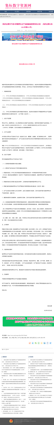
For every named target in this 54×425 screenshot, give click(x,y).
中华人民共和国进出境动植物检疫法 (16, 95)
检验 (22, 337)
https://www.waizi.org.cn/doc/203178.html (17, 335)
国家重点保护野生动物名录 (40, 125)
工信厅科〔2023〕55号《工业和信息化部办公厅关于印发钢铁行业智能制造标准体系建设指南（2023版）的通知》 (14, 389)
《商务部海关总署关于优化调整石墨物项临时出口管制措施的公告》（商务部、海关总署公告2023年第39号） (14, 375)
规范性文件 (21, 14)
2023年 (39, 337)
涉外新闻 (51, 11)
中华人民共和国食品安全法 (12, 145)
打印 (3, 349)
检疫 (25, 337)
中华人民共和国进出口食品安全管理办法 (17, 105)
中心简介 (17, 11)
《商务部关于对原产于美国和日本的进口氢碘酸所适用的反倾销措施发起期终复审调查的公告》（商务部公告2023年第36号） (40, 365)
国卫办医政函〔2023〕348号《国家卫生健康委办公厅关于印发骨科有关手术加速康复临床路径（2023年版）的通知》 (13, 369)
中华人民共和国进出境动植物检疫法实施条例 (38, 95)
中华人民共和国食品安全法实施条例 (21, 100)
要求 (28, 337)
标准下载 (39, 11)
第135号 (43, 337)
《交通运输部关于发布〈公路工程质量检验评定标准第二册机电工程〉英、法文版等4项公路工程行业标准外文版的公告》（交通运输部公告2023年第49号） (40, 371)
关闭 (7, 349)
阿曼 (13, 337)
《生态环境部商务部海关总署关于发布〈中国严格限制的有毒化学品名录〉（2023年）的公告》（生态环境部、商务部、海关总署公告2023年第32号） (14, 395)
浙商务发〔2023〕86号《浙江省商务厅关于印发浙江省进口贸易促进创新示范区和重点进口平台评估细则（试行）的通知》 (40, 397)
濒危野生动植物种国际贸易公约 (13, 125)
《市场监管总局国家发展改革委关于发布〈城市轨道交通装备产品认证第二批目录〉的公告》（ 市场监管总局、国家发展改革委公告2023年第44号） (14, 407)
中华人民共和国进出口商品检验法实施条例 (33, 98)
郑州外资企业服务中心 (13, 14)
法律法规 (28, 11)
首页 (6, 11)
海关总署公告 (33, 337)
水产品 (19, 337)
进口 (10, 337)
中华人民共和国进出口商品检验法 (11, 98)
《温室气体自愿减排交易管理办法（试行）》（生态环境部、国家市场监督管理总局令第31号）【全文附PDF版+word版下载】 (14, 401)
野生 (16, 337)
